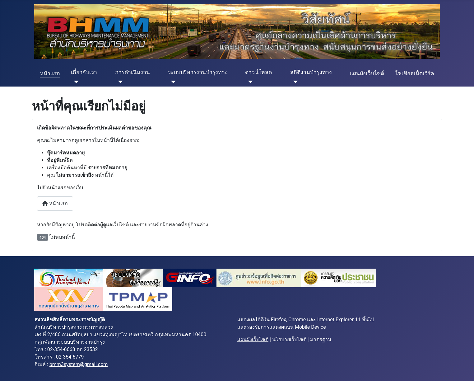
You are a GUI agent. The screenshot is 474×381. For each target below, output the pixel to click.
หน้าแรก (50, 73)
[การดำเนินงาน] (119, 82)
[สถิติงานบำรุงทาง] (294, 82)
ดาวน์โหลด (258, 72)
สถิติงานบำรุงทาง (311, 72)
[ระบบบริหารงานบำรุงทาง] (172, 82)
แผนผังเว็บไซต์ (367, 73)
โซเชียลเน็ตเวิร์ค (414, 73)
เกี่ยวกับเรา (84, 72)
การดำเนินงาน (132, 72)
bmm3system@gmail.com (78, 364)
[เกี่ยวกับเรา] (75, 82)
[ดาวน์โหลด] (249, 82)
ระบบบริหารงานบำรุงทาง (198, 72)
